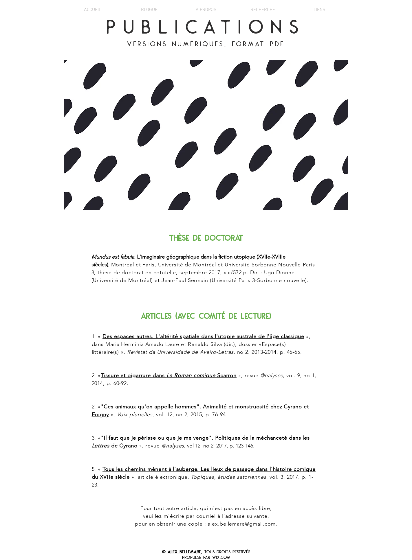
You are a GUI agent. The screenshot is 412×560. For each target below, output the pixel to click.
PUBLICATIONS (205, 28)
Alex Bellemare (184, 552)
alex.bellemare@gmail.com (242, 524)
